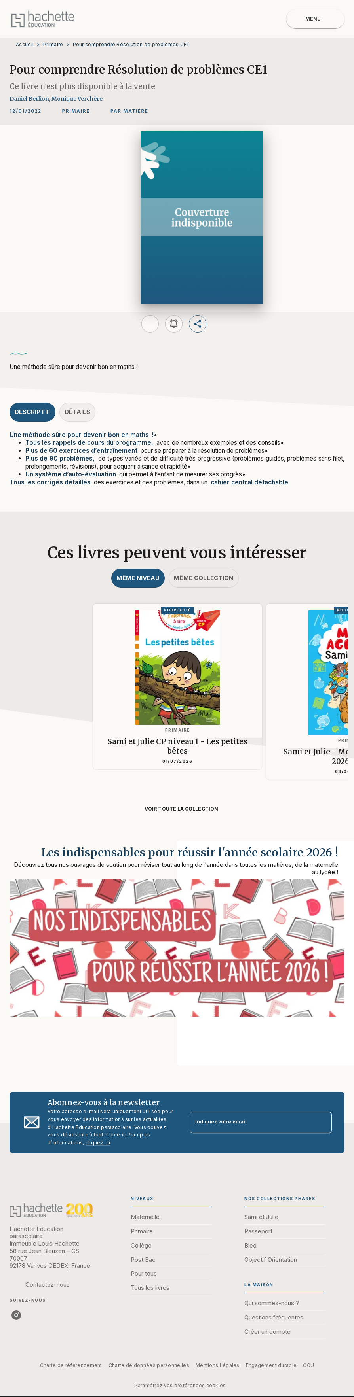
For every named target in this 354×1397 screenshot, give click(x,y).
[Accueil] (43, 19)
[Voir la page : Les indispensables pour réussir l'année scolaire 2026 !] (177, 944)
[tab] (32, 412)
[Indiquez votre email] (251, 1122)
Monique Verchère (77, 98)
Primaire (53, 44)
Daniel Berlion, (30, 98)
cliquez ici (98, 1143)
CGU (308, 1365)
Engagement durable (271, 1365)
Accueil (25, 44)
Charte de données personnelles (148, 1365)
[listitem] (16, 1315)
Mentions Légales (218, 1365)
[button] (76, 111)
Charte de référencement (71, 1365)
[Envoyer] (322, 1122)
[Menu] (315, 18)
